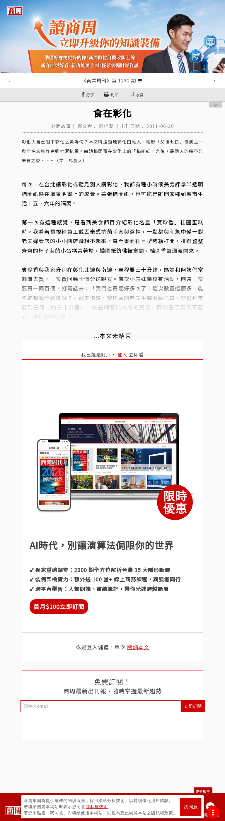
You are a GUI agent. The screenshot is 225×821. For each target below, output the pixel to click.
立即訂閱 (193, 706)
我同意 (191, 806)
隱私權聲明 (97, 806)
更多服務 (203, 791)
